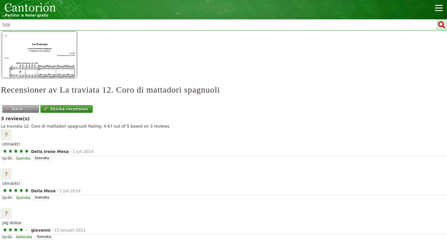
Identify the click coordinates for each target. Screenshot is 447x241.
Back (14, 109)
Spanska (23, 158)
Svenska (42, 158)
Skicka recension (66, 109)
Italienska (24, 237)
